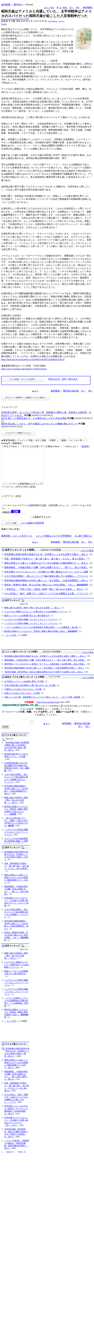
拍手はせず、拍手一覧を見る (63, 379)
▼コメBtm (61, 7)
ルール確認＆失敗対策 (32, 529)
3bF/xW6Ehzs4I (52, 21)
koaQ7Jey (61, 21)
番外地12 (18, 4)
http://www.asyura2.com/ (48, 709)
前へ (78, 7)
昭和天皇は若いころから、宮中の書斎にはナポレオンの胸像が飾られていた (39, 424)
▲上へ (35, 391)
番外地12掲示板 (71, 391)
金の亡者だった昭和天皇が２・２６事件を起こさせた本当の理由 (33, 418)
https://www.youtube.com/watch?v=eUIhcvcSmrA (24, 369)
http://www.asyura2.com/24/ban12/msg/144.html (15, 19)
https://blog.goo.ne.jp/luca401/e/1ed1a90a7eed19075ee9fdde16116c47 (33, 359)
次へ (71, 7)
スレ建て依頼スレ (83, 542)
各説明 (85, 446)
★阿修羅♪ (6, 4)
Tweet (4, 24)
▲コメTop (49, 7)
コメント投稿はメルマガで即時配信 (53, 542)
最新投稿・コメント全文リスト (17, 542)
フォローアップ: (9, 407)
